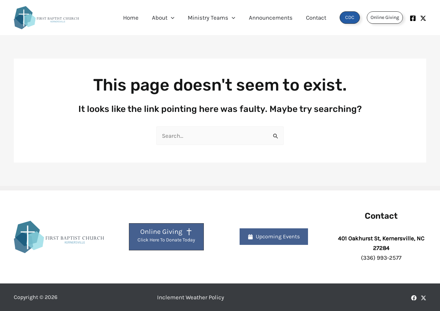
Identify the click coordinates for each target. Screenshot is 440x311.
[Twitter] (423, 18)
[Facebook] (413, 18)
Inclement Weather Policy (190, 297)
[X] (423, 298)
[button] (177, 17)
